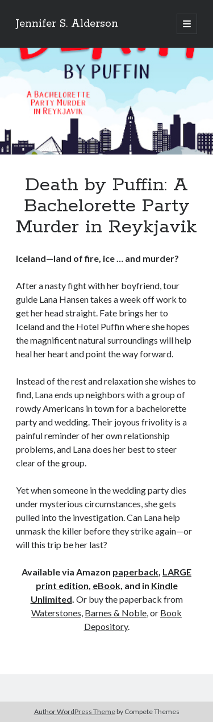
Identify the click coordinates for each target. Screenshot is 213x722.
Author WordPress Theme (74, 711)
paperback (135, 571)
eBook (106, 585)
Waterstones (56, 612)
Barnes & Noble (116, 612)
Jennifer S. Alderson (67, 24)
